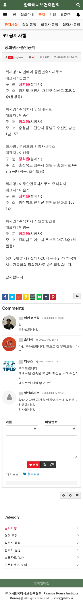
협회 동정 (29, 25)
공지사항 (11, 25)
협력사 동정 (71, 25)
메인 (13, 15)
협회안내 (27, 15)
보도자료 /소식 (14, 557)
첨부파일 (31, 474)
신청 (52, 15)
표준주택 (67, 15)
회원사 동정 (49, 25)
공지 (41, 15)
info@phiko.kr (63, 598)
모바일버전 (41, 583)
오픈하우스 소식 (15, 564)
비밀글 (12, 474)
